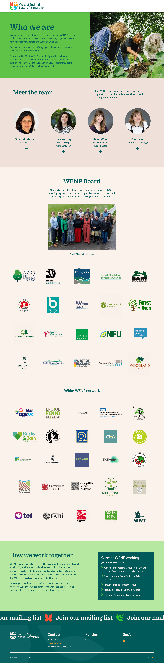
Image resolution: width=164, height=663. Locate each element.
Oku (152, 658)
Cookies (88, 640)
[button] (26, 129)
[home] (27, 6)
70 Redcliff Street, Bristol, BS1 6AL (61, 647)
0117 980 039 (53, 640)
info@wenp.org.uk (55, 643)
